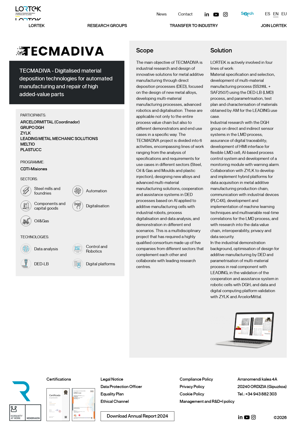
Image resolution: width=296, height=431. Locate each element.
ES (267, 13)
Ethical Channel (115, 401)
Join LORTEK (274, 29)
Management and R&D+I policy (207, 401)
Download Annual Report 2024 (137, 416)
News (155, 14)
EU (284, 13)
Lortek (37, 29)
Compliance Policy (196, 379)
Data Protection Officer (121, 386)
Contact (179, 14)
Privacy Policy (192, 386)
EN (275, 13)
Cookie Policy (192, 394)
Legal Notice (112, 379)
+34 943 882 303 (261, 394)
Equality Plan (112, 394)
